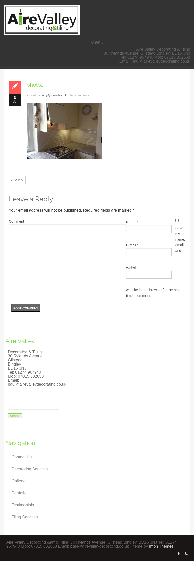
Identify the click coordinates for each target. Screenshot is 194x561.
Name (130, 222)
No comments (79, 95)
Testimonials (23, 505)
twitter (186, 553)
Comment (16, 221)
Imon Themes (161, 546)
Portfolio (19, 493)
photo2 (35, 85)
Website (132, 268)
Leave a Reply (31, 199)
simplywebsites (52, 95)
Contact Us (22, 457)
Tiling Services (25, 517)
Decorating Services (30, 469)
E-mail (131, 245)
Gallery (18, 481)
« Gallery (17, 180)
